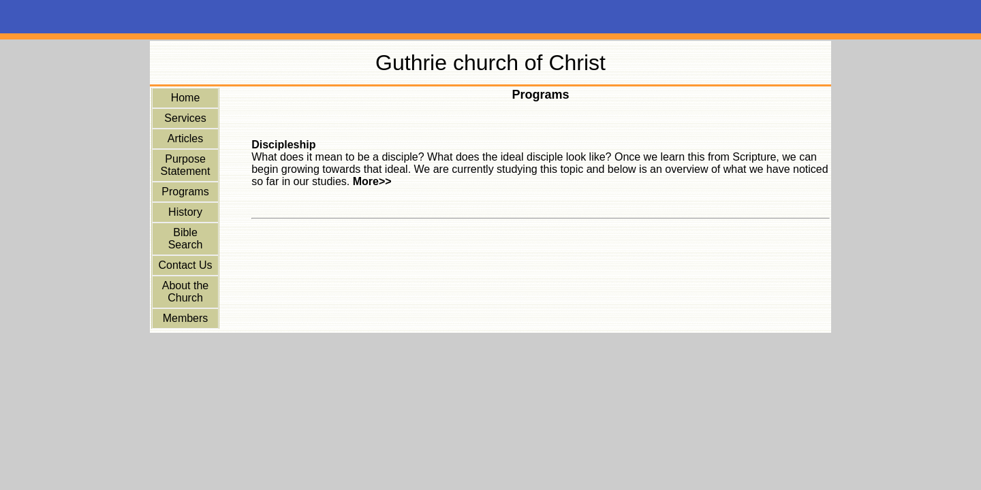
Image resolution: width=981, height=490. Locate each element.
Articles (185, 138)
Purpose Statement (186, 165)
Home (185, 97)
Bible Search (185, 238)
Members (185, 318)
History (185, 212)
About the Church (185, 292)
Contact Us (185, 265)
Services (185, 118)
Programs (184, 191)
